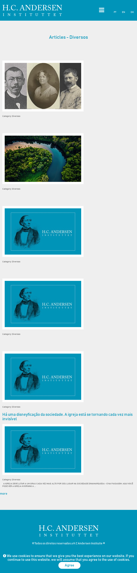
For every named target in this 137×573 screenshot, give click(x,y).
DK (132, 12)
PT (115, 12)
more (3, 493)
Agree (69, 565)
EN (123, 12)
